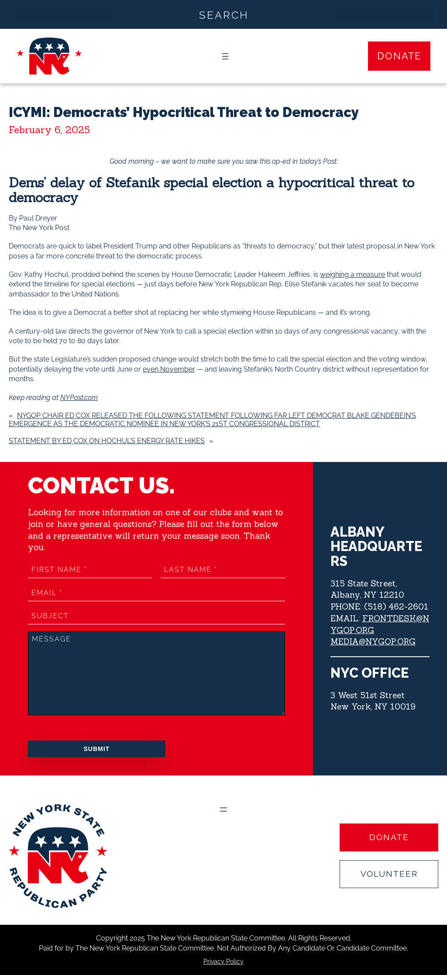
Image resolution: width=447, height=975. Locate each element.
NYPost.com (79, 397)
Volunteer (389, 874)
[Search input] (224, 14)
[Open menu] (225, 56)
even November (169, 369)
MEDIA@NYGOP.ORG (372, 641)
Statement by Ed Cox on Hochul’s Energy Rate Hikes (107, 441)
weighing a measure (352, 274)
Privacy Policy (223, 961)
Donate (399, 56)
